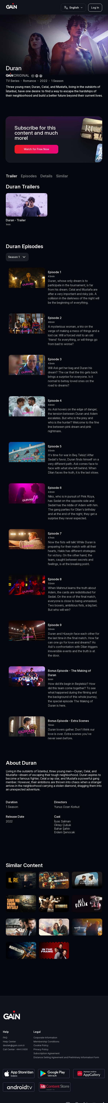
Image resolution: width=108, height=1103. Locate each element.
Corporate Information (45, 1037)
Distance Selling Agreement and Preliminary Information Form (66, 1057)
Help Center (9, 1041)
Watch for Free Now (36, 149)
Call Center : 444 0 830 (15, 1049)
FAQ (5, 1037)
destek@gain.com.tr (14, 1045)
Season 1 (14, 256)
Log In (95, 7)
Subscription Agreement (47, 1053)
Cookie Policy (41, 1045)
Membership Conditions (46, 1041)
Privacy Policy (41, 1049)
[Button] (73, 8)
